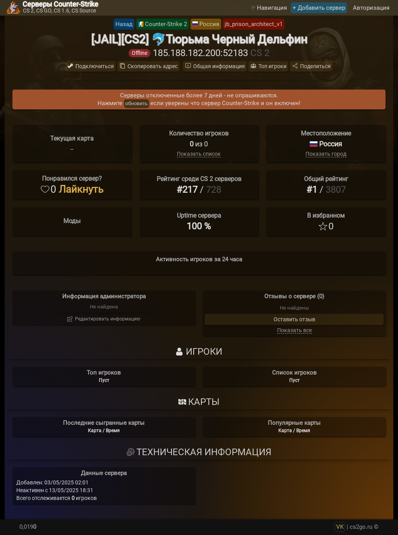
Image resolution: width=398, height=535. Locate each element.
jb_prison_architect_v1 (254, 24)
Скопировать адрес (152, 66)
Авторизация (371, 7)
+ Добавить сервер (319, 7)
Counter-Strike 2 (166, 24)
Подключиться (94, 66)
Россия (209, 24)
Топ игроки (272, 66)
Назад (124, 24)
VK (340, 526)
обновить (136, 103)
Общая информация (219, 66)
